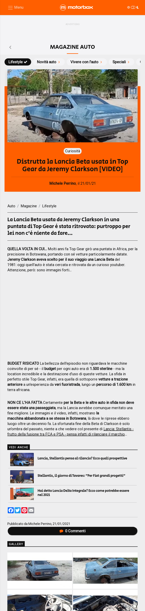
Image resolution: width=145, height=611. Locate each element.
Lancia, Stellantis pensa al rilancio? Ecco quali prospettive (82, 458)
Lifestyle (17, 62)
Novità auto (49, 62)
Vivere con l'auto (86, 62)
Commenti (72, 531)
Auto (11, 206)
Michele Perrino (39, 524)
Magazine (29, 206)
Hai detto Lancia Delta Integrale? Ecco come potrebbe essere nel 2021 (83, 492)
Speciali (121, 62)
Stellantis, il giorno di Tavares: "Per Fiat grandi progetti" (81, 475)
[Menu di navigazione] (15, 7)
